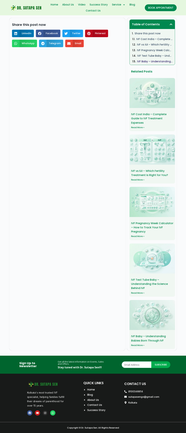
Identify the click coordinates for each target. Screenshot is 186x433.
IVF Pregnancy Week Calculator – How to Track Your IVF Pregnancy (155, 50)
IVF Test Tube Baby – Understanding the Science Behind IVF (155, 56)
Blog (132, 4)
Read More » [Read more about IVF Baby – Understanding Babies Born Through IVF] (138, 344)
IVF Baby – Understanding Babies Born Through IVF (155, 61)
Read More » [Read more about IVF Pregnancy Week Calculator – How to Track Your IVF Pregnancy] (138, 236)
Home (54, 4)
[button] (23, 33)
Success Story (99, 4)
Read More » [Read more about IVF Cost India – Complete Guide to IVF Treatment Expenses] (138, 127)
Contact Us (93, 10)
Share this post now (147, 33)
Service (118, 5)
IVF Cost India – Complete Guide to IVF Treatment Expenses (154, 39)
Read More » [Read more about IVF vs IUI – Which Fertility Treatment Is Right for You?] (138, 179)
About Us (68, 4)
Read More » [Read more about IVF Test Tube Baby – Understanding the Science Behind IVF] (138, 292)
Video (81, 4)
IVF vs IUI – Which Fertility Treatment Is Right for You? (155, 44)
